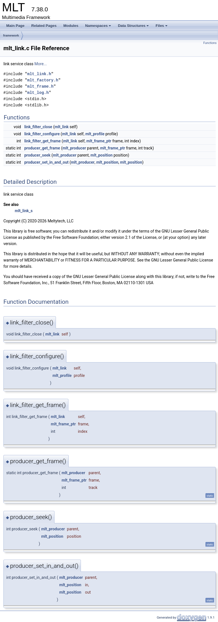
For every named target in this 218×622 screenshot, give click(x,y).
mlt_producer (74, 148)
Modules (70, 26)
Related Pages (43, 26)
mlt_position (102, 155)
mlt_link (61, 127)
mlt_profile (94, 134)
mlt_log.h (38, 92)
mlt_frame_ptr (98, 141)
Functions (210, 43)
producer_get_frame (42, 148)
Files (161, 26)
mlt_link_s (24, 210)
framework (11, 35)
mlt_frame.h (40, 86)
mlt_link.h (39, 74)
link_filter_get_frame (42, 141)
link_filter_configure (42, 134)
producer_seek (37, 155)
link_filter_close (38, 127)
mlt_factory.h (42, 80)
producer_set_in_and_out (46, 162)
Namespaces (98, 26)
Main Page (15, 26)
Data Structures (133, 26)
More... (40, 64)
